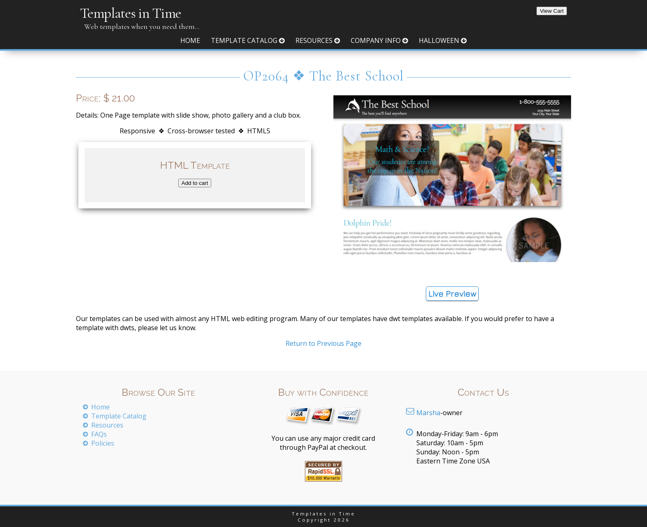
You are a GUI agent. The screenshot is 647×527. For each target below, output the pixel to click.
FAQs (99, 434)
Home (190, 40)
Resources (317, 40)
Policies (102, 443)
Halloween (443, 40)
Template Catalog (248, 40)
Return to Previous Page (323, 343)
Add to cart (195, 183)
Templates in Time (130, 13)
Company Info (379, 40)
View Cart (552, 11)
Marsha (428, 412)
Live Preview (452, 293)
